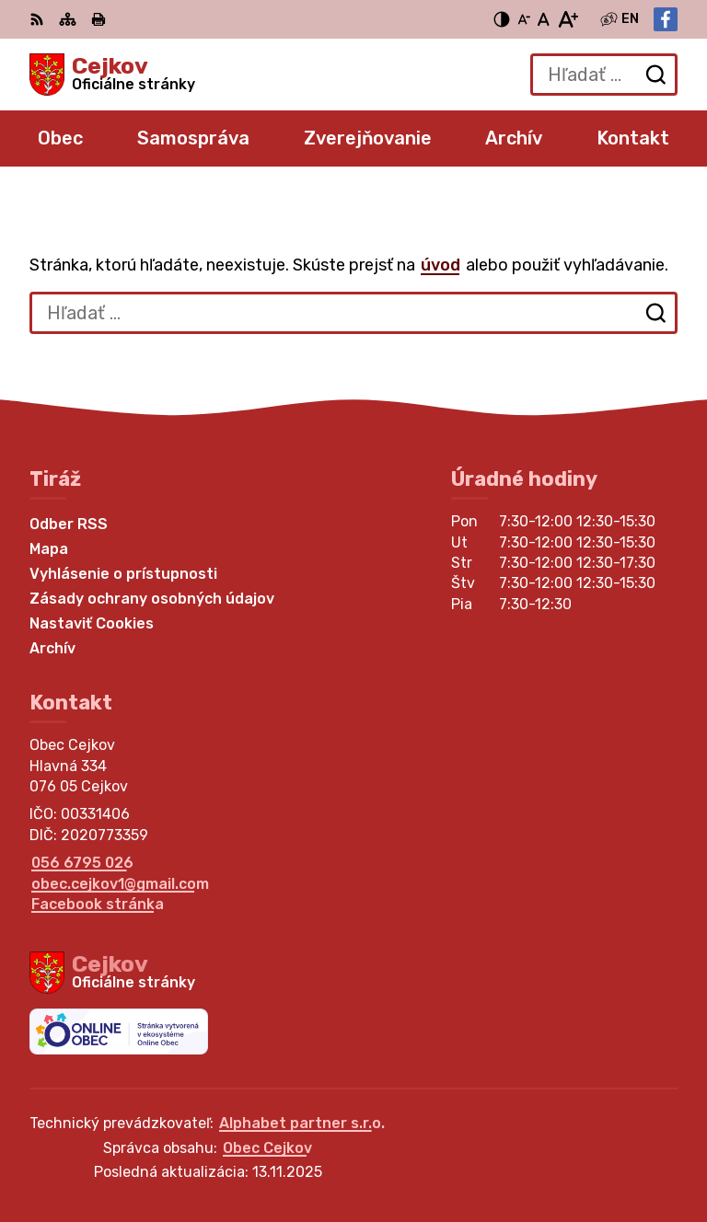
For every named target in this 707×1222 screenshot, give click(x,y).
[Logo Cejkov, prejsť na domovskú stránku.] (112, 74)
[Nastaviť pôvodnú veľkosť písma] (543, 19)
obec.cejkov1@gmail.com (120, 884)
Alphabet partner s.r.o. (302, 1123)
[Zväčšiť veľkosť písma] (567, 19)
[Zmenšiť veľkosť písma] (524, 19)
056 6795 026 (82, 862)
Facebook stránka (97, 904)
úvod (440, 265)
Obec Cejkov (267, 1148)
